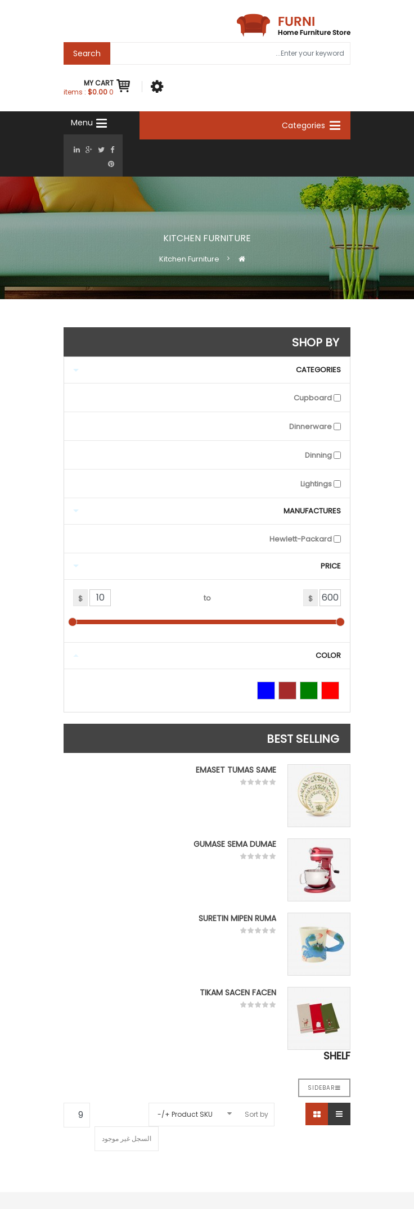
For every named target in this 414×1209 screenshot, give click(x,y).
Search (87, 53)
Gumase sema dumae (235, 844)
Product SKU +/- (185, 1114)
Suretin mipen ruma (237, 918)
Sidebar (324, 1088)
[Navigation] (78, 122)
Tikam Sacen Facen (238, 992)
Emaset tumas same (236, 769)
